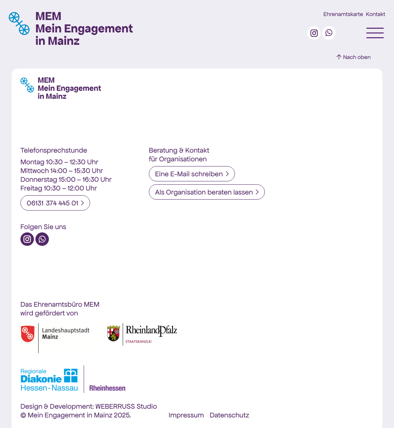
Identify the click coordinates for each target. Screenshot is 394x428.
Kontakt (375, 14)
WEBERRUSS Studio (126, 406)
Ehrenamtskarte (343, 14)
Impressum (186, 415)
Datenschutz (229, 415)
